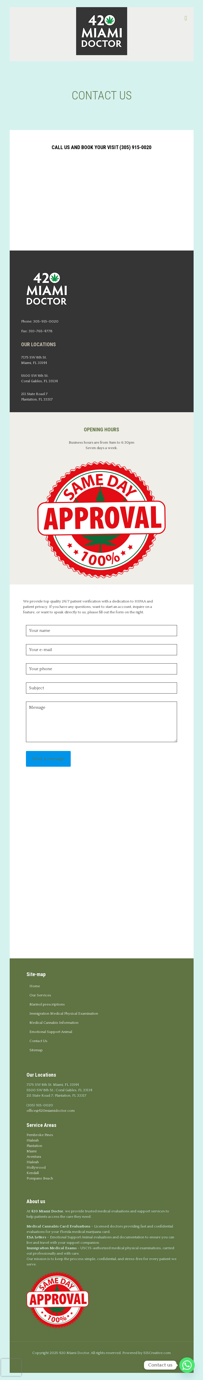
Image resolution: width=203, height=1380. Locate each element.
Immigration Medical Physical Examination (63, 1014)
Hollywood (36, 1167)
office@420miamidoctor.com (51, 1111)
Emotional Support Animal (50, 1032)
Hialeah (33, 1140)
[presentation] (11, 1367)
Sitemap (36, 1050)
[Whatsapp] (187, 1365)
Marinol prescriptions (47, 1004)
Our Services (40, 995)
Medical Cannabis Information (53, 1023)
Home (34, 986)
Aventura (34, 1157)
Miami (31, 1151)
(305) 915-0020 (40, 1105)
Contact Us (38, 1041)
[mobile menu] (186, 18)
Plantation (34, 1146)
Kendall (33, 1173)
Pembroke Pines (40, 1135)
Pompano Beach (40, 1178)
